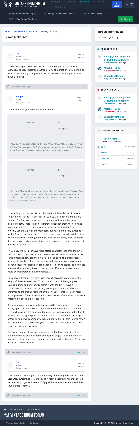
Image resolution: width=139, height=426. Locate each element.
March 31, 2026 (112, 68)
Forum (8, 31)
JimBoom (105, 158)
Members (58, 7)
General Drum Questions (25, 31)
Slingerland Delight (114, 76)
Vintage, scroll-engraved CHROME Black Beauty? (117, 58)
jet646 (104, 164)
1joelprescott (110, 138)
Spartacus (110, 79)
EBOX (103, 147)
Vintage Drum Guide (15, 423)
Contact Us (34, 423)
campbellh (110, 63)
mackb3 (104, 152)
